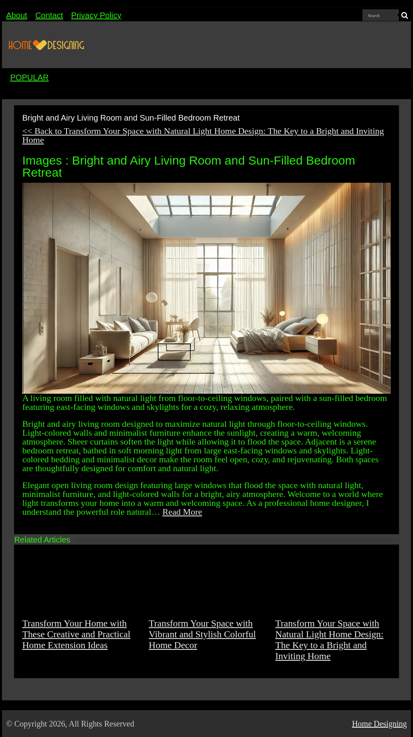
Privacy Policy (96, 15)
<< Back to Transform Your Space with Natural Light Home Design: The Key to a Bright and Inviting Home (203, 135)
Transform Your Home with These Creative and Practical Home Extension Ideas (76, 634)
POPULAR (29, 77)
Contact (49, 15)
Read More (182, 512)
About (16, 15)
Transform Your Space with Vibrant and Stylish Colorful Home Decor (202, 634)
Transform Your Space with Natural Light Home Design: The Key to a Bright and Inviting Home (329, 639)
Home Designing (379, 723)
